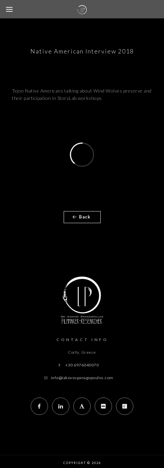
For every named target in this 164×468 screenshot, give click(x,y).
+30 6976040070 (82, 364)
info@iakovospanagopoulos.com (82, 377)
